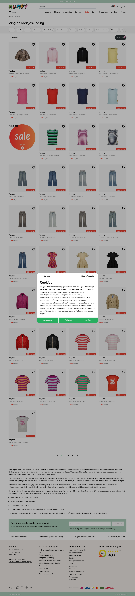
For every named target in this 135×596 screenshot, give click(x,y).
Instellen (88, 320)
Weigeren (68, 320)
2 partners (70, 292)
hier (51, 308)
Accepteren (47, 320)
